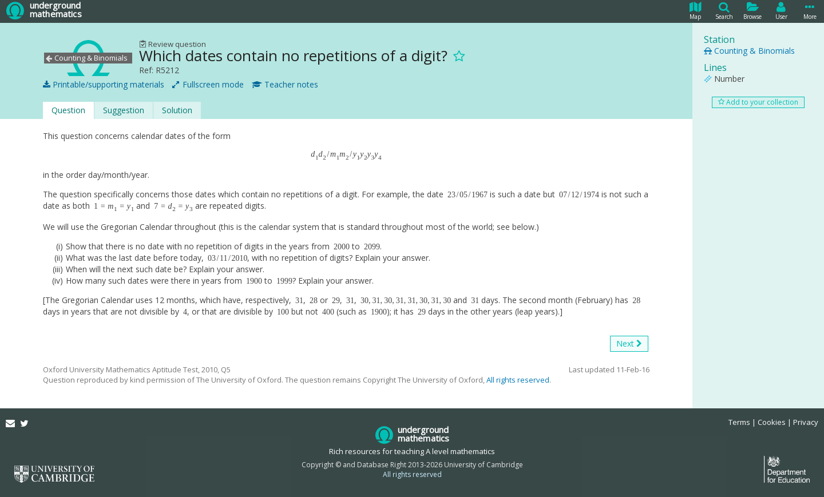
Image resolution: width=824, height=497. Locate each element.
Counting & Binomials (749, 50)
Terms (739, 422)
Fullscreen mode (208, 84)
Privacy (805, 422)
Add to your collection (758, 102)
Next (629, 343)
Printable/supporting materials (103, 84)
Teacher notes (285, 84)
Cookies (772, 422)
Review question (172, 44)
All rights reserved (517, 380)
